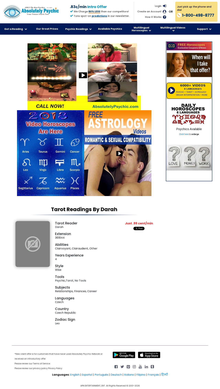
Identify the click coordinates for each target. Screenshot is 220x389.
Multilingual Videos (172, 29)
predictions (99, 16)
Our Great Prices (47, 29)
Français (153, 375)
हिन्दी (164, 375)
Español (87, 375)
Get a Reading (15, 29)
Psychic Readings (78, 29)
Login (158, 6)
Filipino (140, 375)
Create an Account (149, 11)
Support (204, 29)
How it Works (153, 17)
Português (101, 375)
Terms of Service (41, 363)
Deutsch (116, 375)
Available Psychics (110, 29)
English (74, 375)
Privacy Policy (55, 368)
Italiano (129, 375)
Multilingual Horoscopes (141, 29)
